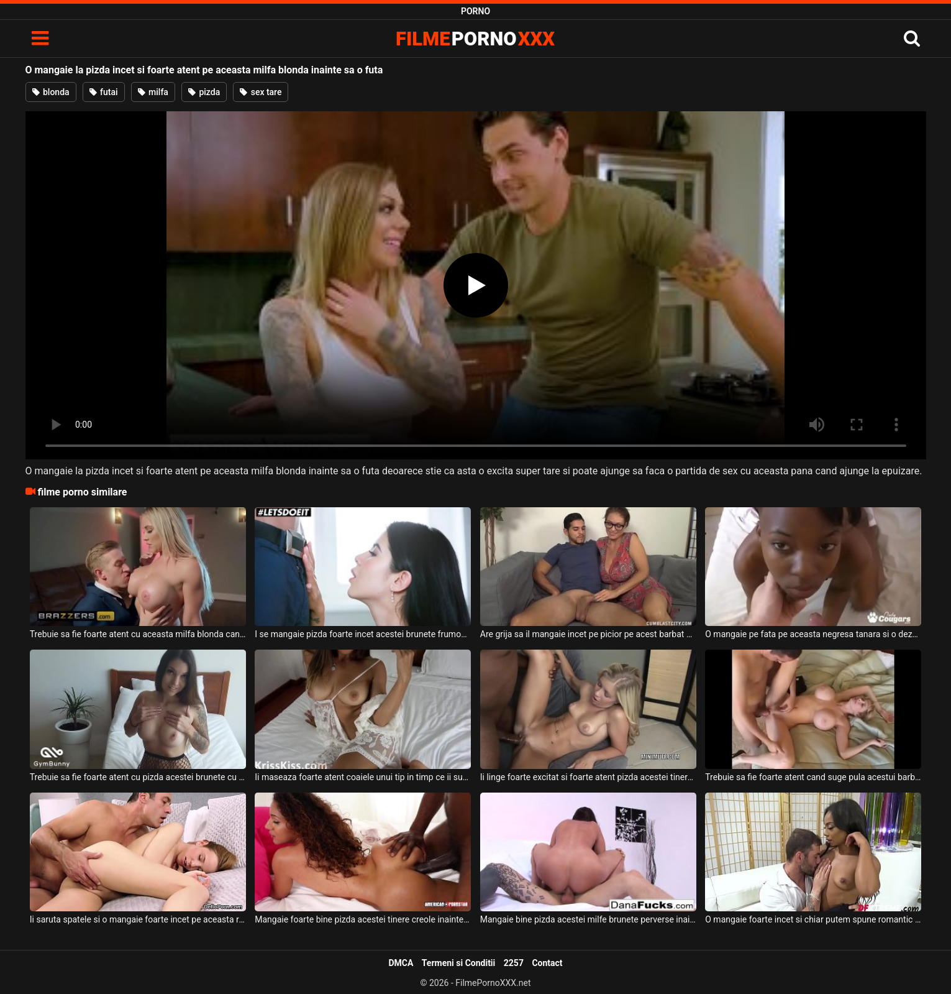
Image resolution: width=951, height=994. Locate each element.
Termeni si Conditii (458, 963)
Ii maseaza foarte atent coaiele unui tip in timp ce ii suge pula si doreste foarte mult (363, 777)
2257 (514, 963)
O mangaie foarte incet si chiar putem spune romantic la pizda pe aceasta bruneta (813, 919)
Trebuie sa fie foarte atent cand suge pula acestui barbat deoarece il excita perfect (813, 777)
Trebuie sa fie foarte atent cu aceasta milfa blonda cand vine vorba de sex (138, 634)
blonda (51, 92)
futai (103, 92)
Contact (547, 963)
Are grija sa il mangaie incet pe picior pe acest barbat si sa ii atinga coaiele (588, 634)
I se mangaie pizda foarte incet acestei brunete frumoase (363, 634)
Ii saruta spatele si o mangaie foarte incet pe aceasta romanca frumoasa (138, 919)
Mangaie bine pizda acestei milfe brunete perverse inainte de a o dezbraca (588, 919)
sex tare (260, 92)
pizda (204, 92)
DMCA (400, 963)
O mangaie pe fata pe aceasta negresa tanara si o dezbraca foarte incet (813, 634)
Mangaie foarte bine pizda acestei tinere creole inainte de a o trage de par (363, 919)
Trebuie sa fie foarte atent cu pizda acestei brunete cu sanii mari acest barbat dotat (138, 777)
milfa (153, 92)
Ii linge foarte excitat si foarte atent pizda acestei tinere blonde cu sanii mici (588, 777)
